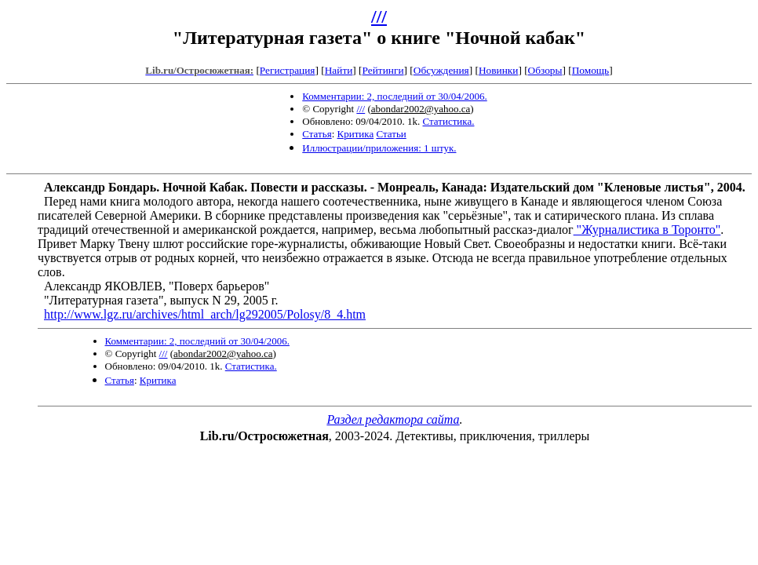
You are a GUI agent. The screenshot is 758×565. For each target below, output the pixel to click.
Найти (339, 70)
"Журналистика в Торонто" (647, 229)
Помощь (590, 70)
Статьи (391, 134)
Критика (355, 134)
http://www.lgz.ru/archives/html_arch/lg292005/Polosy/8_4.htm (205, 314)
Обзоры (545, 70)
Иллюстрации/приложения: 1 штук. (379, 148)
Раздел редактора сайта (392, 419)
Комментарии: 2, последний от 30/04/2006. (394, 96)
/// (379, 16)
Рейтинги (383, 70)
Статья (316, 134)
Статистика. (449, 121)
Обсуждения (441, 70)
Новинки (498, 70)
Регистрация (287, 70)
